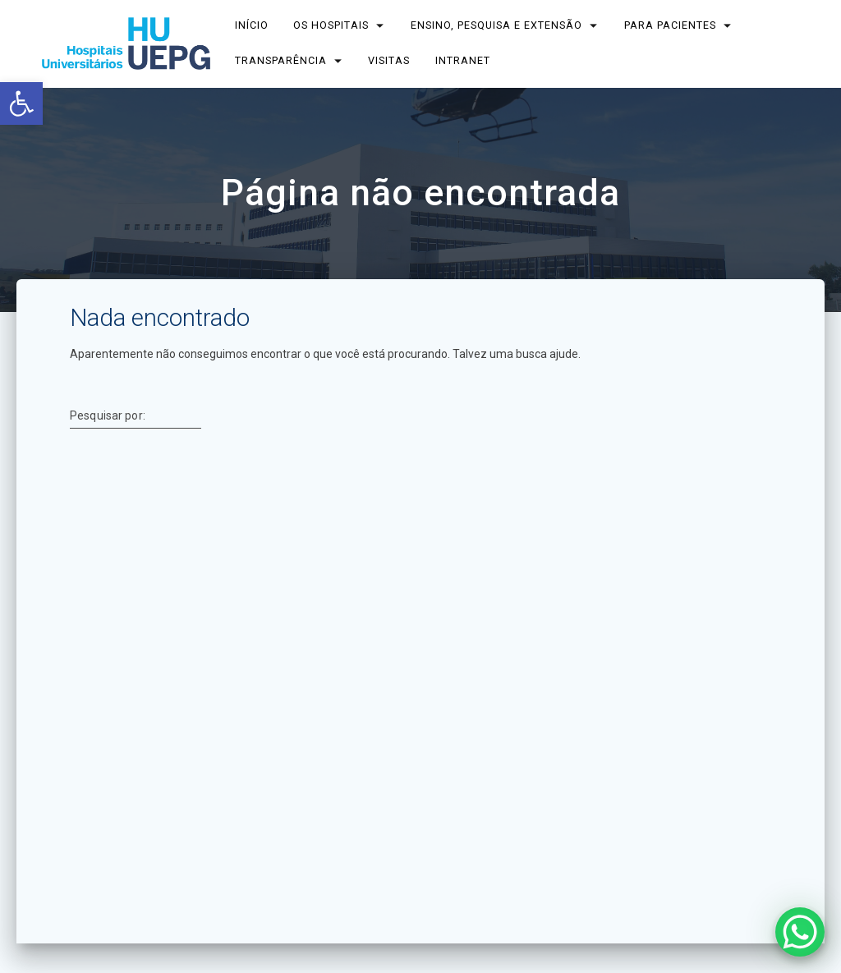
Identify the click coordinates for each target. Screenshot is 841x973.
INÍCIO (252, 25)
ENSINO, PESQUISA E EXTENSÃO (496, 25)
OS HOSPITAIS (332, 25)
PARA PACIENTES (670, 25)
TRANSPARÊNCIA (281, 60)
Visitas (390, 60)
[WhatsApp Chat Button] (800, 932)
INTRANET (462, 60)
